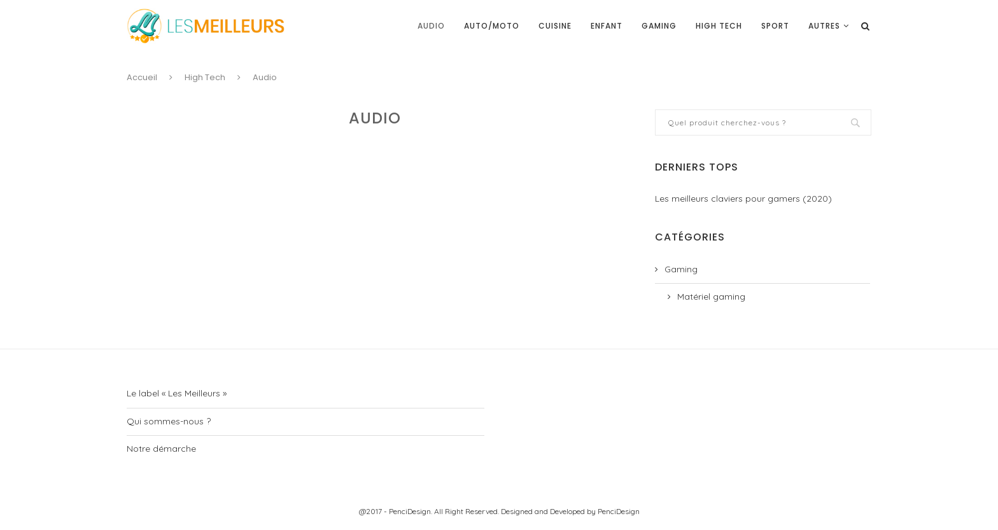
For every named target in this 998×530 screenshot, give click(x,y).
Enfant (606, 25)
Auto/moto (491, 25)
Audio (431, 25)
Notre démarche (161, 448)
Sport (775, 25)
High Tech (719, 25)
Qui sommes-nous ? (169, 421)
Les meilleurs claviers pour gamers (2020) (743, 198)
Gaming (659, 25)
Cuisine (555, 25)
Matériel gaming (711, 296)
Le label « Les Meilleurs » (177, 393)
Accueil (142, 77)
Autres (824, 25)
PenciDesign (619, 511)
